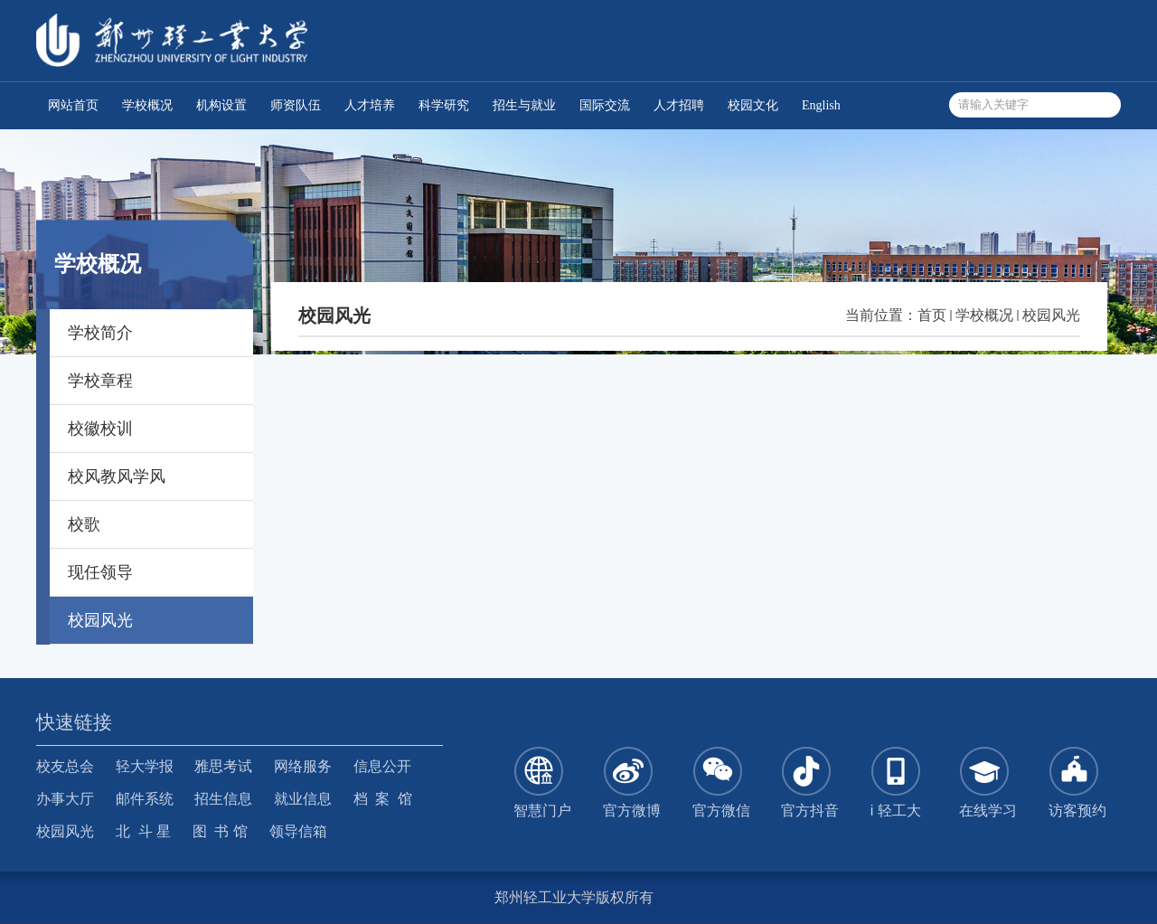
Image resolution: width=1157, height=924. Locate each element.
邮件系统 (145, 798)
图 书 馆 (220, 831)
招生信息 (223, 798)
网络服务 (303, 766)
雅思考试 (223, 766)
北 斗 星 (143, 831)
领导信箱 (298, 831)
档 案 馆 (383, 798)
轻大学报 (145, 766)
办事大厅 (65, 798)
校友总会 (65, 766)
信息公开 (382, 766)
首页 (931, 315)
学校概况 (984, 315)
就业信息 (303, 798)
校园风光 (1051, 315)
